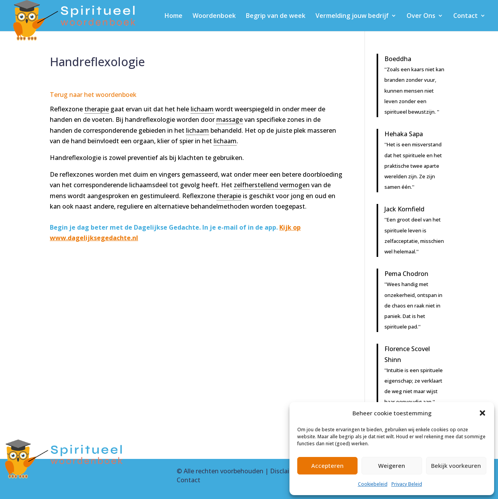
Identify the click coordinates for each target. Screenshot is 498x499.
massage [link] (229, 119)
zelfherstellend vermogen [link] (272, 185)
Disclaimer (285, 471)
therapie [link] (96, 109)
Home (173, 16)
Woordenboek (214, 16)
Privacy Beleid (406, 484)
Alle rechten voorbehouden (223, 471)
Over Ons (421, 16)
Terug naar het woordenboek (93, 94)
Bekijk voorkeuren (456, 465)
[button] (482, 413)
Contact (465, 16)
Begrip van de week (275, 16)
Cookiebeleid (373, 484)
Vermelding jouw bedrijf (352, 16)
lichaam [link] (202, 109)
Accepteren (327, 465)
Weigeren (391, 465)
